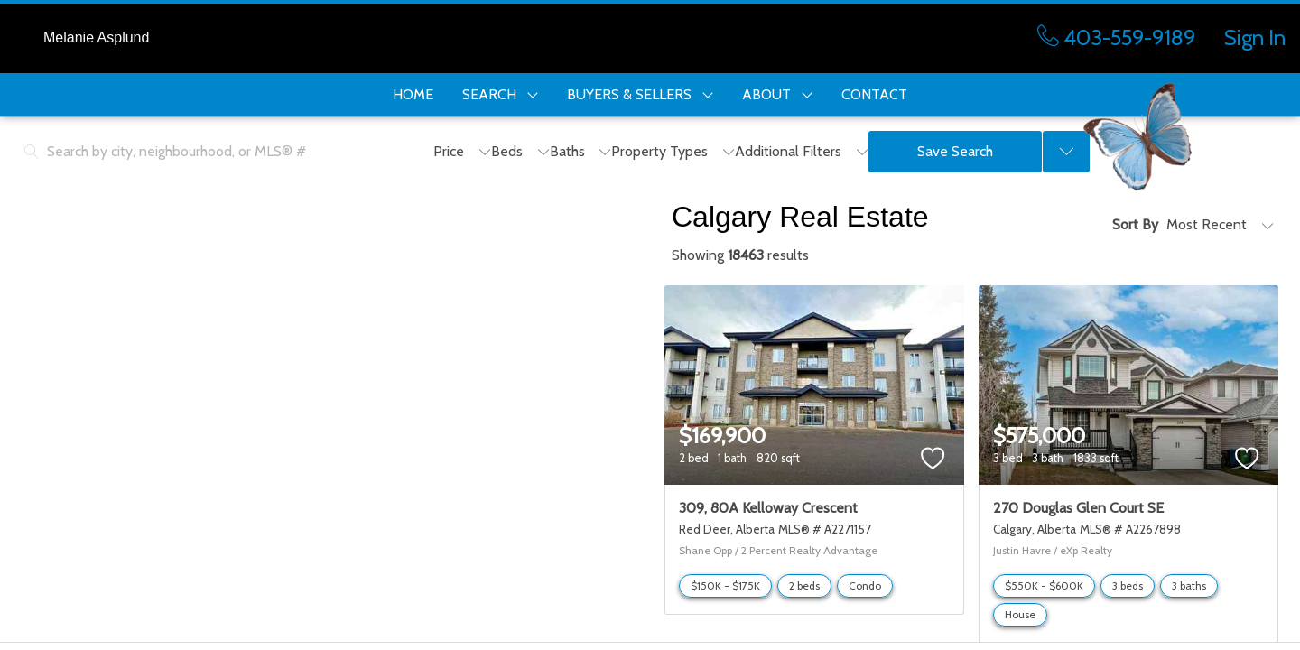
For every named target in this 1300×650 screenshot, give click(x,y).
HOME (413, 94)
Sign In (1255, 37)
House (1020, 614)
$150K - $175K (725, 585)
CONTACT (874, 94)
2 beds (804, 585)
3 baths (1189, 585)
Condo (865, 585)
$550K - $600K (1044, 585)
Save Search (955, 151)
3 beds (1127, 585)
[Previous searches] (1066, 151)
